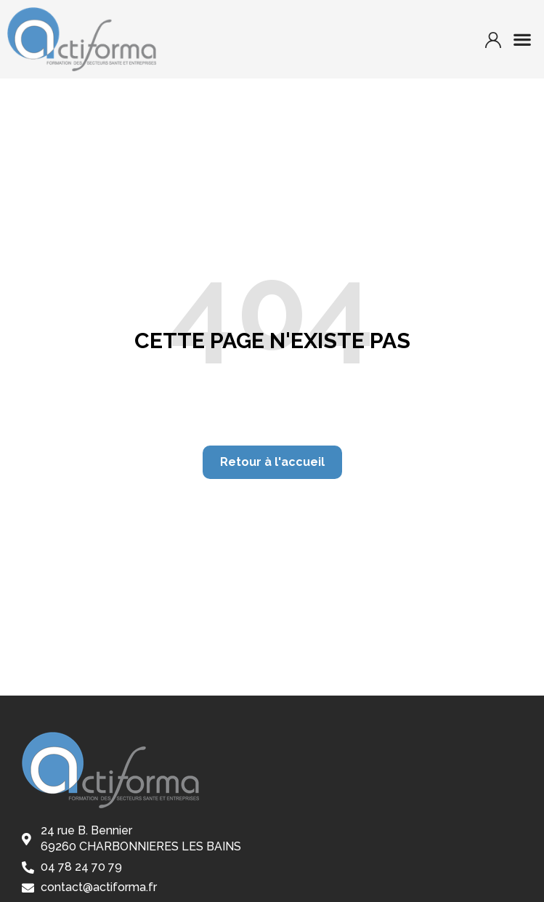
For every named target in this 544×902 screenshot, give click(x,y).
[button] (522, 39)
